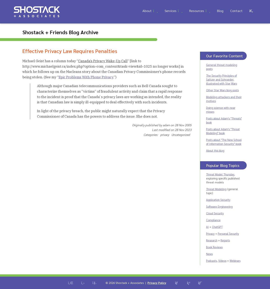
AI (207, 226)
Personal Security (228, 233)
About (147, 10)
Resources (196, 10)
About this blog (215, 150)
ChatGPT (217, 226)
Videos (222, 260)
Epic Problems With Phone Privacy (86, 77)
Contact (236, 10)
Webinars (235, 260)
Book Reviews (214, 247)
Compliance (213, 220)
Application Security (218, 199)
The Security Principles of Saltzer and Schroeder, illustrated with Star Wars (221, 79)
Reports (225, 240)
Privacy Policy (156, 282)
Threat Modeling (216, 189)
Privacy (210, 233)
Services (170, 10)
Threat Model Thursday (220, 174)
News (209, 254)
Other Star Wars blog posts (222, 90)
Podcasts (211, 260)
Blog (220, 10)
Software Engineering (219, 206)
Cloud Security (215, 213)
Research (211, 240)
